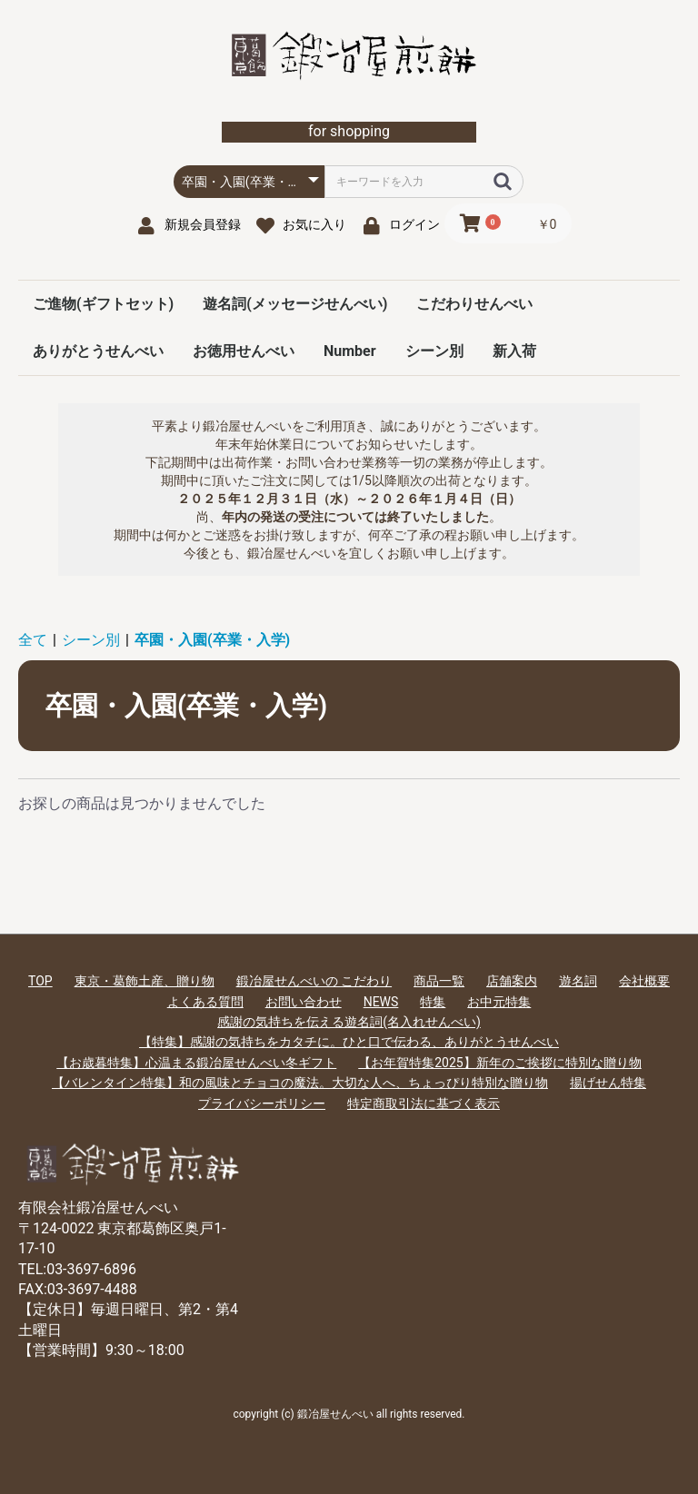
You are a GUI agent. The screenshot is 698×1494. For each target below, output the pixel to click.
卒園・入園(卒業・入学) (212, 639)
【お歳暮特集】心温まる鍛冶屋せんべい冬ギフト (196, 1062)
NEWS (381, 1001)
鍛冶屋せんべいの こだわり (314, 981)
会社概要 (644, 981)
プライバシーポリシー (261, 1103)
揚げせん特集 (608, 1082)
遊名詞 (578, 981)
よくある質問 (205, 1001)
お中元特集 (499, 1001)
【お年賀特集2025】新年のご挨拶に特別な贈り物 (499, 1062)
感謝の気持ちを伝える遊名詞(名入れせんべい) (349, 1021)
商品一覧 (439, 981)
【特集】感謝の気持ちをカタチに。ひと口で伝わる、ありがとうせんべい (349, 1041)
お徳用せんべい (243, 351)
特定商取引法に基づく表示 (423, 1103)
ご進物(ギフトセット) (103, 303)
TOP (40, 981)
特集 (432, 1001)
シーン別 (434, 351)
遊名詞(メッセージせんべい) (295, 303)
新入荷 (514, 351)
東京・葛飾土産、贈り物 (144, 981)
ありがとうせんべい (98, 351)
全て (32, 639)
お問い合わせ (303, 1001)
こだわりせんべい (474, 303)
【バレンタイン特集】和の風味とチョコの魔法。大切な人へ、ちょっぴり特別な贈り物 (300, 1082)
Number (350, 351)
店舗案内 (511, 981)
